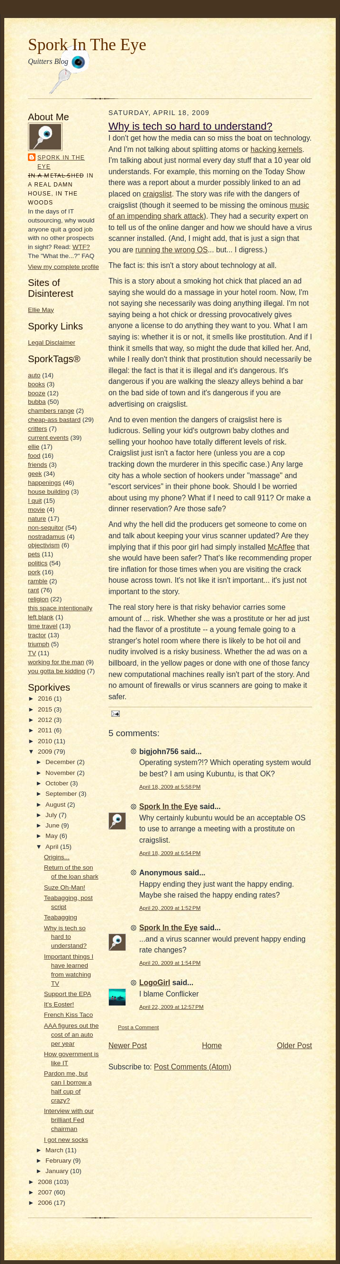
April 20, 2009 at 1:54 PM (170, 963)
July (52, 815)
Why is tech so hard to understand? (65, 937)
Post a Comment (138, 1027)
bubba (37, 401)
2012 (46, 719)
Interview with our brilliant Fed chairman (69, 1119)
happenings (44, 482)
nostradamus (46, 536)
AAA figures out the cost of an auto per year (71, 1034)
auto (34, 375)
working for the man (56, 662)
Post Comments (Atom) (192, 1067)
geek (35, 473)
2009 (46, 751)
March (55, 1150)
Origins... (57, 857)
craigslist (157, 194)
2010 (46, 741)
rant (33, 590)
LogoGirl (154, 983)
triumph (38, 644)
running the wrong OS (171, 250)
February (59, 1160)
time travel (42, 626)
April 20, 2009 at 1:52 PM (170, 908)
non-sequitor (45, 527)
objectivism (44, 545)
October (57, 783)
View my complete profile (63, 266)
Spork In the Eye (61, 162)
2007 (46, 1192)
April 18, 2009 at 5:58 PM (170, 786)
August (56, 804)
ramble (37, 581)
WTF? (81, 246)
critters (37, 428)
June (53, 825)
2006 (46, 1202)
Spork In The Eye (87, 44)
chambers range (51, 410)
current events (48, 437)
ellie (33, 446)
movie (36, 509)
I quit (35, 500)
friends (37, 464)
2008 (46, 1181)
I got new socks (66, 1139)
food (34, 455)
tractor (37, 635)
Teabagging (60, 917)
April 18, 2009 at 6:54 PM (170, 853)
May (52, 835)
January (57, 1171)
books (36, 384)
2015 (46, 709)
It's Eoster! (59, 1004)
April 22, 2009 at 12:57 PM (171, 1007)
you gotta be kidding (56, 671)
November (61, 772)
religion (38, 599)
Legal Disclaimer (51, 342)
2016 (46, 698)
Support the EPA (67, 993)
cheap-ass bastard (54, 419)
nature (37, 518)
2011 (46, 730)
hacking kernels (276, 149)
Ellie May (41, 309)
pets (34, 554)
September (62, 793)
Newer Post (127, 1045)
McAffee (281, 547)
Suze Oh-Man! (64, 887)
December (61, 762)
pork (34, 572)
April (52, 846)
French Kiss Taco (68, 1014)
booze (36, 393)
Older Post (294, 1045)
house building (48, 491)
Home (212, 1045)
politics (37, 563)
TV (32, 653)
